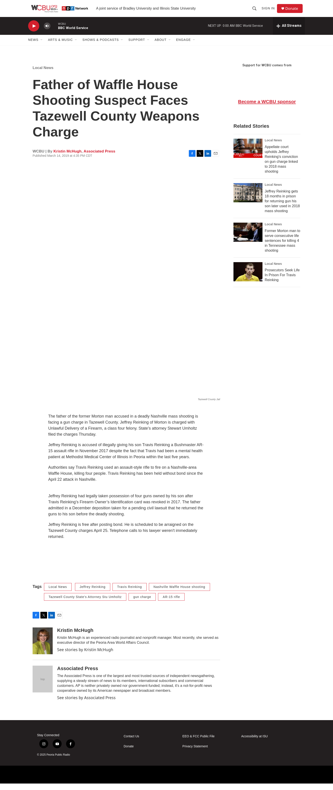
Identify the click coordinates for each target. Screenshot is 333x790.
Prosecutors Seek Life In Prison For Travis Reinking (282, 281)
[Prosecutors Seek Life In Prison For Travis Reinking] (247, 278)
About (160, 46)
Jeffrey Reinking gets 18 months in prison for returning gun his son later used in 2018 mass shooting (282, 207)
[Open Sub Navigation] (42, 46)
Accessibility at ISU (254, 743)
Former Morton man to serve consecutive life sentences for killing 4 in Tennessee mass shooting (282, 247)
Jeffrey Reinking (93, 593)
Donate (293, 11)
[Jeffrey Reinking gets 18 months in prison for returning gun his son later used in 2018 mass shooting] (247, 199)
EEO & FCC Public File (198, 743)
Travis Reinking (129, 593)
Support (136, 46)
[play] (33, 32)
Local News (43, 74)
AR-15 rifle (171, 603)
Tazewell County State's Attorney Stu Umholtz (85, 603)
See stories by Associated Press (86, 704)
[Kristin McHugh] (43, 647)
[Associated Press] (43, 685)
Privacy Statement (195, 753)
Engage (183, 46)
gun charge (142, 603)
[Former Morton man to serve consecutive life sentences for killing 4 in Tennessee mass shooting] (247, 238)
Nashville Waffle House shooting (179, 593)
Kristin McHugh (68, 158)
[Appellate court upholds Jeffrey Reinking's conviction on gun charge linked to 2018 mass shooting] (247, 154)
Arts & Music (60, 46)
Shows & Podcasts (100, 46)
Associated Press (99, 158)
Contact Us (131, 743)
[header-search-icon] (256, 12)
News (33, 46)
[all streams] (289, 32)
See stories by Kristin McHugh (85, 656)
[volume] (47, 32)
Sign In (269, 11)
